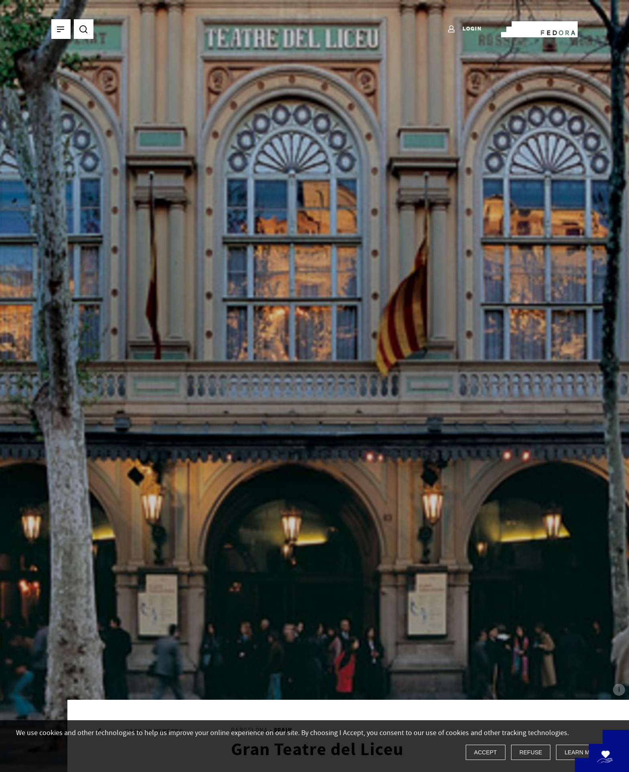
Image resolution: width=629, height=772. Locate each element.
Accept (485, 752)
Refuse (530, 752)
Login (464, 29)
